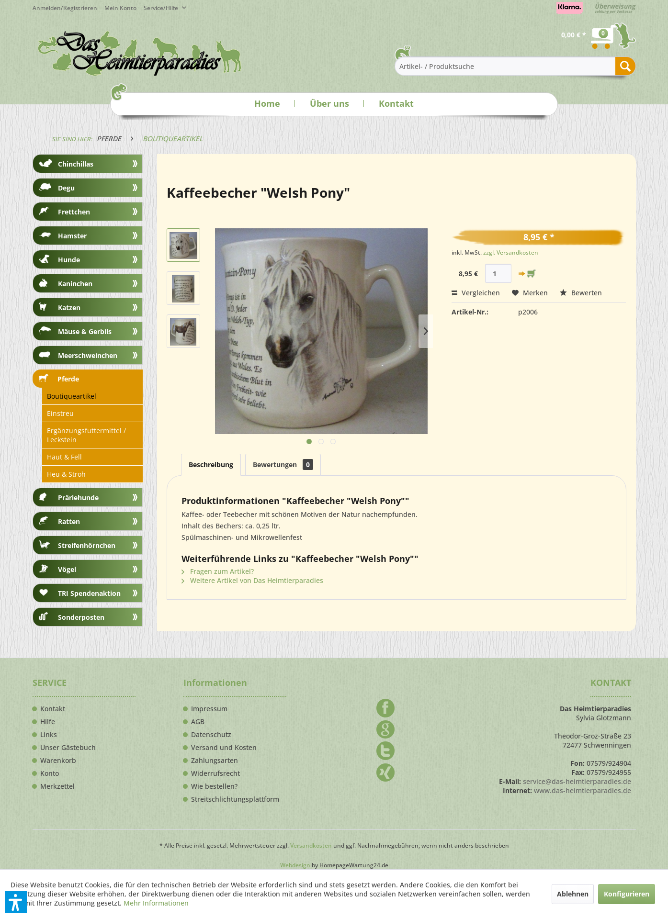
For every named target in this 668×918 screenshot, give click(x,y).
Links (48, 734)
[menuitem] (124, 8)
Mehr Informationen (156, 902)
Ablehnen (573, 893)
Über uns (329, 103)
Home (267, 103)
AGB (197, 721)
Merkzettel (57, 786)
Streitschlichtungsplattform (235, 799)
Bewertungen (283, 464)
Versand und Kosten (224, 747)
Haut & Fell (64, 456)
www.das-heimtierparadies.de (582, 790)
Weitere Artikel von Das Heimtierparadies (252, 580)
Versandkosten (311, 845)
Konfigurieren (626, 893)
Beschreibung (211, 464)
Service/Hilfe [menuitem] (162, 8)
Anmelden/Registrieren (65, 8)
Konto (49, 773)
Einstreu (60, 413)
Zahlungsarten (214, 760)
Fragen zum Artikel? (217, 571)
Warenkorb (58, 760)
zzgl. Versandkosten (510, 252)
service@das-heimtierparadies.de (577, 781)
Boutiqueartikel (71, 396)
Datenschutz (211, 734)
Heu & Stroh (66, 474)
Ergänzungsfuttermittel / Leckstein (86, 435)
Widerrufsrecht (215, 773)
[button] (16, 902)
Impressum (209, 708)
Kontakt (396, 103)
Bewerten (581, 292)
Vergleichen (476, 292)
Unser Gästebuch (68, 747)
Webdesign (295, 865)
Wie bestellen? (214, 786)
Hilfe (47, 721)
